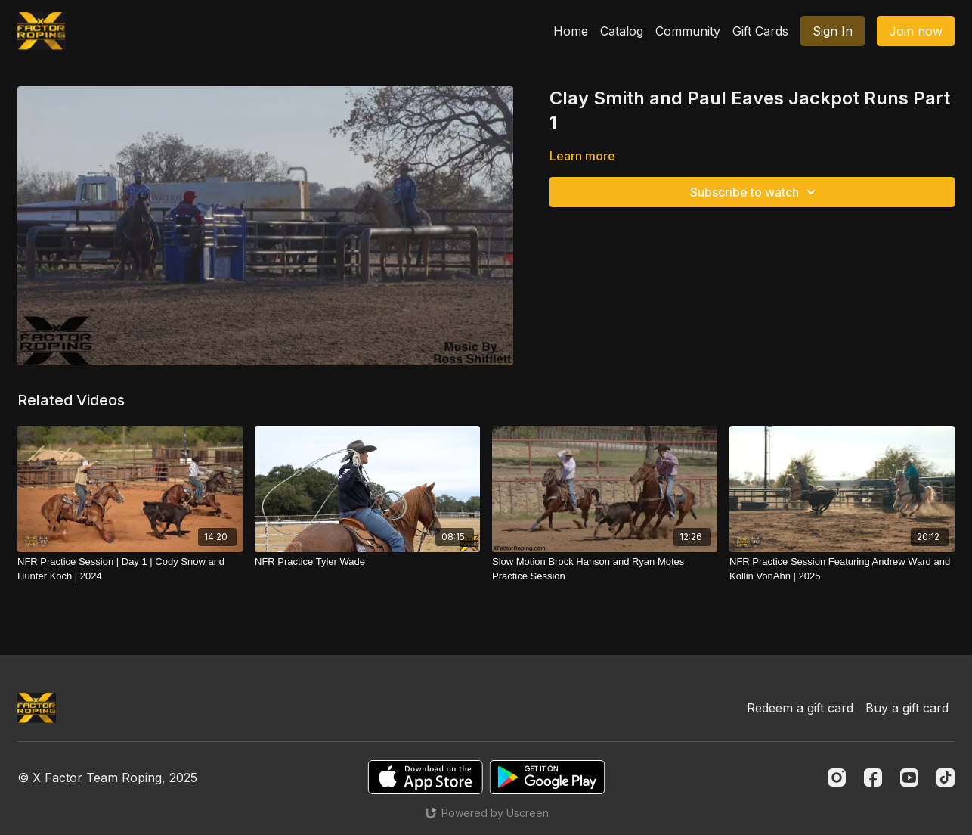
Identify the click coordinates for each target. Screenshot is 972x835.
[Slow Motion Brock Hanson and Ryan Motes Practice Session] (604, 569)
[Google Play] (547, 777)
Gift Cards (760, 31)
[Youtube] (909, 777)
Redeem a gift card (800, 707)
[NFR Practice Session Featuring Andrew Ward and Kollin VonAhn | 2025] (842, 569)
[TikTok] (945, 777)
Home (570, 31)
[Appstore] (425, 777)
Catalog (621, 31)
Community (687, 31)
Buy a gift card (907, 707)
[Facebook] (873, 777)
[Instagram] (837, 777)
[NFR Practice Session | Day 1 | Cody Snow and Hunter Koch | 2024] (130, 569)
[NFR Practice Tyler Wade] (367, 562)
